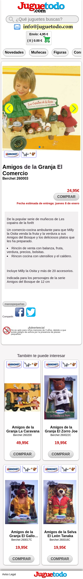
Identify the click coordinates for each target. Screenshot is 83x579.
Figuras (60, 52)
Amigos (12, 167)
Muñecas (38, 52)
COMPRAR (66, 197)
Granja (47, 167)
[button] (40, 147)
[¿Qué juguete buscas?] (42, 19)
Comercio (15, 173)
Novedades (14, 52)
